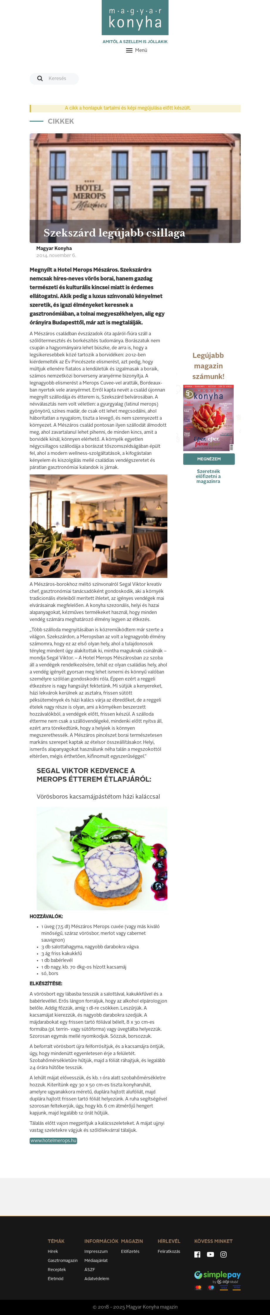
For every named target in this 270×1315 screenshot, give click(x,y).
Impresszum (96, 1252)
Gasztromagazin (63, 1261)
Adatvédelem (96, 1279)
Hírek (53, 1252)
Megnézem (209, 459)
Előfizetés (130, 1252)
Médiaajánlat (96, 1261)
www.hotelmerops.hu (53, 1141)
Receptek (57, 1270)
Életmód (55, 1279)
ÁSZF (89, 1270)
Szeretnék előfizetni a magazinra (208, 476)
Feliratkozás (169, 1252)
